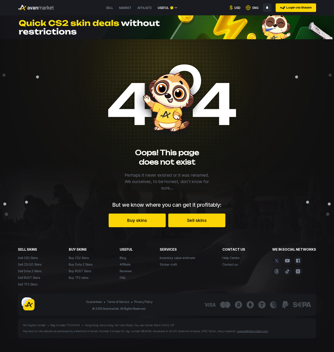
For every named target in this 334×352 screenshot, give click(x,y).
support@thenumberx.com (252, 331)
